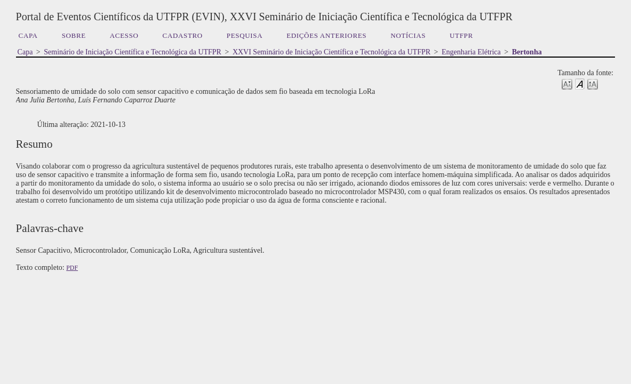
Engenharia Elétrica (471, 52)
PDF (72, 267)
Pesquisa (244, 35)
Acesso (124, 35)
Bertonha (527, 52)
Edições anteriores (326, 35)
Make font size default (579, 83)
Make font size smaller (567, 83)
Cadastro (183, 35)
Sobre (74, 35)
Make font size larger (592, 83)
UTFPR (461, 35)
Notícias (408, 35)
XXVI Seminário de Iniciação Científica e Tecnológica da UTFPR (331, 52)
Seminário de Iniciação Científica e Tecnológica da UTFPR (132, 52)
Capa (28, 35)
